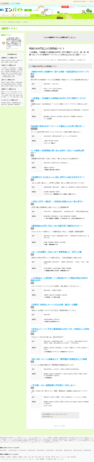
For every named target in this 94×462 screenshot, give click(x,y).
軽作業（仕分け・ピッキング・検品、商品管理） (64, 457)
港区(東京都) (3, 450)
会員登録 (65, 6)
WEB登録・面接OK (5, 102)
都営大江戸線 (11, 74)
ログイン (72, 6)
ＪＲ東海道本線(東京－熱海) (8, 76)
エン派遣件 (5, 3)
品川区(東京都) (49, 450)
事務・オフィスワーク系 (7, 91)
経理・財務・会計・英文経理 (42, 457)
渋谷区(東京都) (40, 450)
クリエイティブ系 (10, 93)
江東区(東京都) (59, 450)
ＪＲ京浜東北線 (11, 68)
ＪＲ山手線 (4, 68)
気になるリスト (8, 15)
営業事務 (14, 457)
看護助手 (20, 457)
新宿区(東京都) (31, 450)
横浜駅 (14, 84)
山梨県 (15, 62)
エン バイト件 (15, 3)
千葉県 (18, 60)
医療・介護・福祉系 (14, 95)
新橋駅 (11, 86)
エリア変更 (35, 10)
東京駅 (2, 82)
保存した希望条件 (24, 15)
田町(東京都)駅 (7, 84)
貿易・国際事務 (40, 459)
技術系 (6, 95)
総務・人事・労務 (29, 457)
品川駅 (6, 86)
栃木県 (11, 62)
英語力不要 (4, 104)
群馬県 (6, 62)
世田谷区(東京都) (77, 450)
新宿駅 (12, 82)
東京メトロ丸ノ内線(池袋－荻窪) (13, 73)
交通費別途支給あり (16, 102)
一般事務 (8, 457)
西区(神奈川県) (68, 450)
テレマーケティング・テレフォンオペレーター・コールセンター (18, 459)
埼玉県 (13, 60)
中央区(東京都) (22, 450)
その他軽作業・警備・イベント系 (54, 459)
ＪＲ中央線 (18, 74)
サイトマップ (91, 6)
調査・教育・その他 (18, 96)
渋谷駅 (7, 82)
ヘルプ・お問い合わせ (82, 6)
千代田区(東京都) (12, 450)
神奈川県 (8, 60)
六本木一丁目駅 (18, 86)
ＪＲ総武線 (4, 74)
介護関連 (2, 457)
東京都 (2, 60)
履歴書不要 (17, 104)
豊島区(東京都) (87, 450)
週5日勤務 (10, 104)
